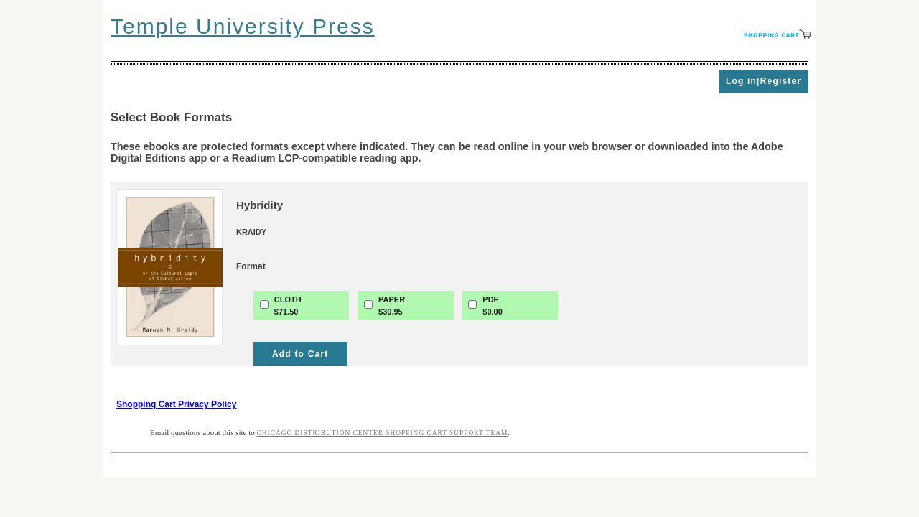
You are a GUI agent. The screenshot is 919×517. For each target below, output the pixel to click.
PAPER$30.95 (391, 305)
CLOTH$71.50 (288, 305)
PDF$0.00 (492, 305)
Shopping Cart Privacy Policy (176, 404)
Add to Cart (300, 354)
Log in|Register (763, 81)
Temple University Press (243, 26)
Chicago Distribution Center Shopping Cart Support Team (382, 433)
